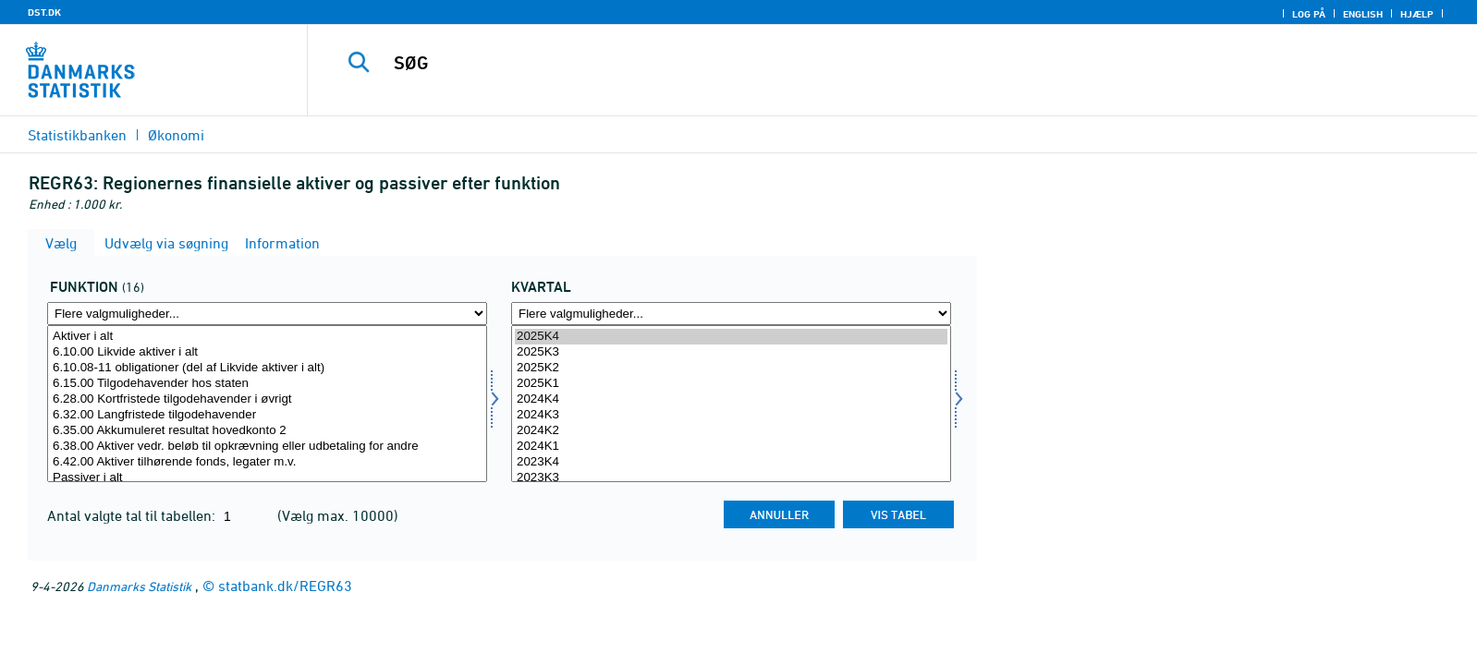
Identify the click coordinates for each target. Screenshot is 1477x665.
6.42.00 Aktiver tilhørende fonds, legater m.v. (267, 462)
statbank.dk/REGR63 (285, 585)
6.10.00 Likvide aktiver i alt (267, 352)
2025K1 (731, 384)
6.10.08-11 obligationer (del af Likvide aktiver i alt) (267, 368)
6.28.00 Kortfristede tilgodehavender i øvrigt (267, 399)
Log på (1308, 13)
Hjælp (1417, 13)
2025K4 (731, 337)
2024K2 (731, 431)
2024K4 (731, 399)
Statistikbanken (77, 135)
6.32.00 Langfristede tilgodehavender (267, 415)
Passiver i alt (267, 478)
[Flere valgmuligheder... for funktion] (267, 313)
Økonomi (176, 135)
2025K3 (731, 352)
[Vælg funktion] (267, 403)
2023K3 (731, 478)
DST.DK (44, 12)
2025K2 (731, 368)
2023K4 (731, 462)
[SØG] (847, 62)
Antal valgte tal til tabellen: (133, 515)
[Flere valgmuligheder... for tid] (731, 313)
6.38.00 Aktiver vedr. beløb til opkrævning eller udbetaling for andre (267, 446)
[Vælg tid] (731, 403)
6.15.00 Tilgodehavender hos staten (267, 384)
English (1363, 13)
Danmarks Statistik (139, 586)
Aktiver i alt (267, 337)
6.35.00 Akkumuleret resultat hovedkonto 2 (267, 431)
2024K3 (731, 415)
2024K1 (731, 446)
